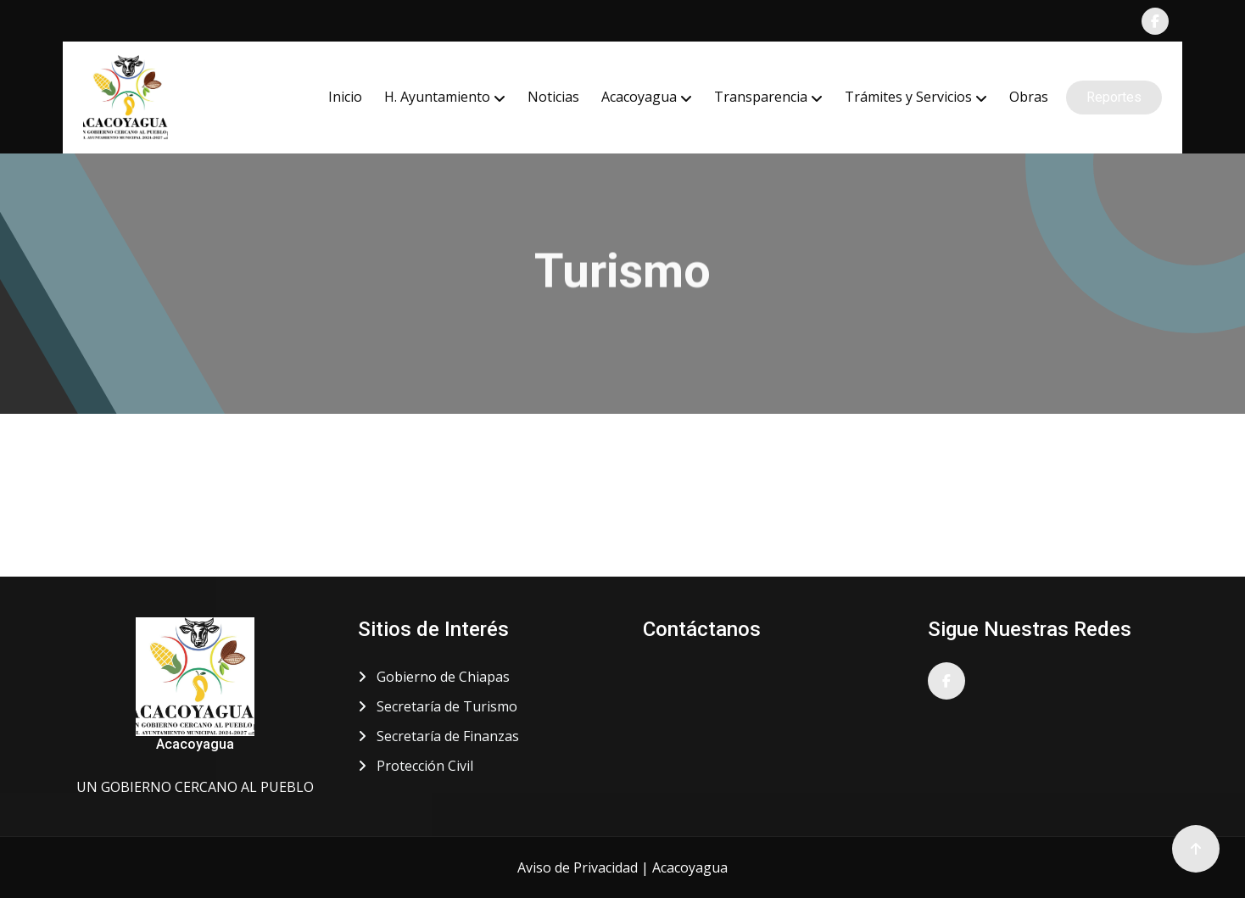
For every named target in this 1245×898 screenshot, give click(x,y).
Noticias (553, 96)
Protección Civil (415, 765)
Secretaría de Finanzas (438, 736)
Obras (1028, 96)
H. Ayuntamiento (437, 96)
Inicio (345, 96)
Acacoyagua (639, 96)
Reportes (1114, 97)
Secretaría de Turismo (437, 706)
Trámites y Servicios (908, 96)
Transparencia (760, 96)
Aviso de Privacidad (577, 867)
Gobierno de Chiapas (434, 676)
